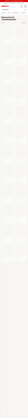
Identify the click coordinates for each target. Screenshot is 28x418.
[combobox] (24, 23)
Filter (2, 22)
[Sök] (25, 9)
